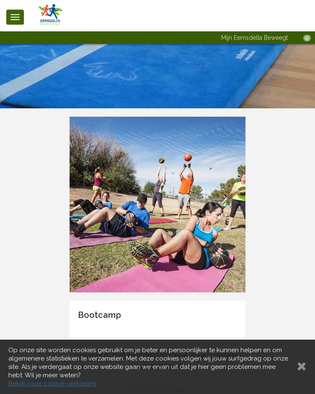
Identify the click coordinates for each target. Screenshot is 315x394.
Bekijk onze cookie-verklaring (52, 383)
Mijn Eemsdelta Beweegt (254, 37)
